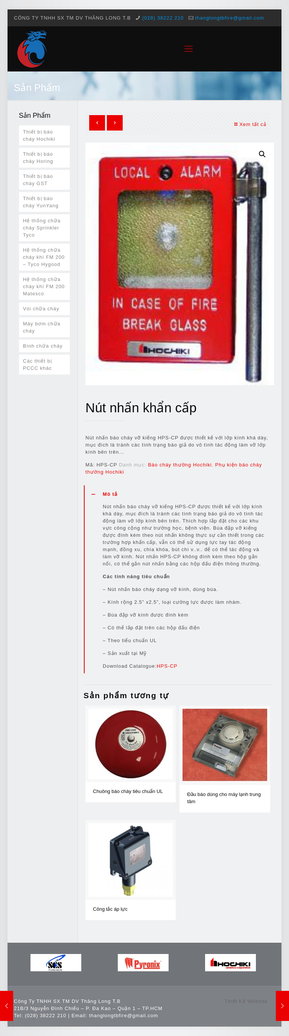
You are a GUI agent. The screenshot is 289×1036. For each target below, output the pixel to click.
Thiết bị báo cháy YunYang (41, 202)
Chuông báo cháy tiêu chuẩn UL (128, 791)
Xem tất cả (249, 124)
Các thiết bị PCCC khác (37, 364)
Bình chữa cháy (42, 346)
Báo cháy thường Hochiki (179, 465)
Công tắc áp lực (110, 909)
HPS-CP (167, 666)
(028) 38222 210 (163, 18)
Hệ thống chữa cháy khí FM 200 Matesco (44, 286)
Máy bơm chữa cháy (42, 327)
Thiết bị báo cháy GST (38, 179)
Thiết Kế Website (246, 1001)
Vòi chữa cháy (41, 308)
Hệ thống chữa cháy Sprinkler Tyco (42, 228)
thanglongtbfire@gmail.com (229, 18)
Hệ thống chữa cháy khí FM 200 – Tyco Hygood (44, 257)
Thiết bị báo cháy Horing (38, 157)
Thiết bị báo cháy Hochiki (39, 135)
